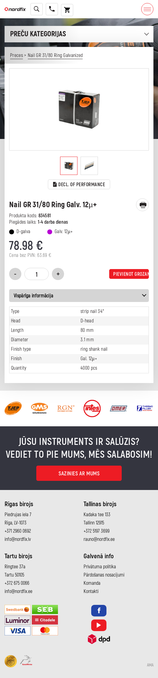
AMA (150, 665)
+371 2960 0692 (18, 531)
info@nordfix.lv (18, 539)
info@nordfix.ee (18, 591)
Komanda (92, 583)
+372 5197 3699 (97, 531)
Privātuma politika (100, 567)
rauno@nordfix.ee (99, 539)
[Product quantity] (36, 274)
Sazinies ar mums (79, 473)
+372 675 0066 (17, 583)
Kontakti (91, 591)
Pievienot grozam (131, 274)
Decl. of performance (79, 185)
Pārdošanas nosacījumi (104, 575)
